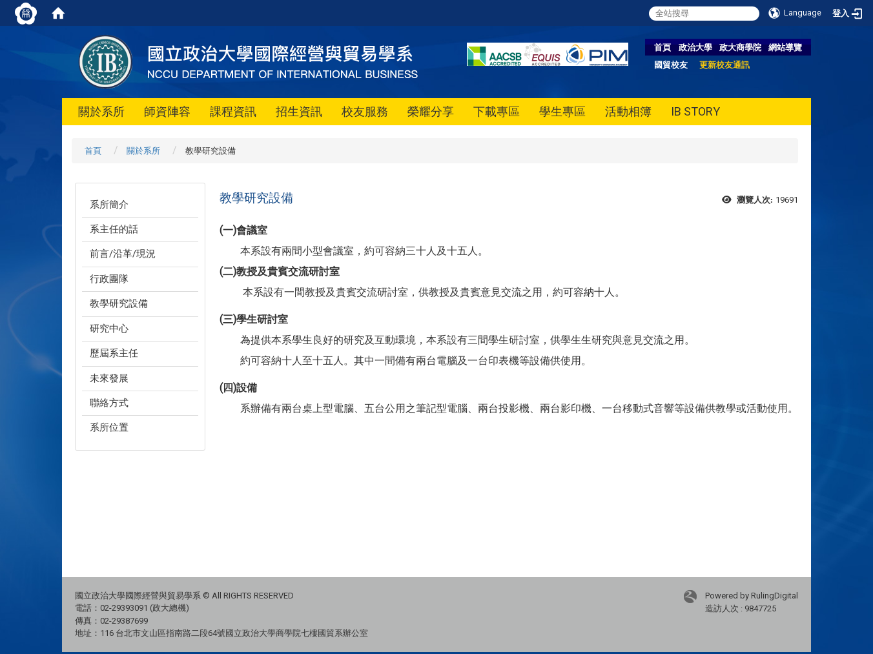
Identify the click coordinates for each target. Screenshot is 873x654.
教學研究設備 (119, 303)
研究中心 (109, 328)
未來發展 (109, 378)
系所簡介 (109, 204)
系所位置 (109, 427)
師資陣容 (167, 111)
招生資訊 (299, 111)
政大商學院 (740, 47)
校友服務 (365, 111)
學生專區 (562, 111)
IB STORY (695, 111)
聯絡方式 (109, 403)
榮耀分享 (430, 111)
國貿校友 (671, 65)
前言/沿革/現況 (123, 254)
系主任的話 (114, 229)
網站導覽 (785, 47)
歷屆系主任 (114, 353)
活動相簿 (628, 111)
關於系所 (101, 111)
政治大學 (695, 47)
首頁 (662, 47)
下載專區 (496, 111)
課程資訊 (233, 111)
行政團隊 (109, 279)
